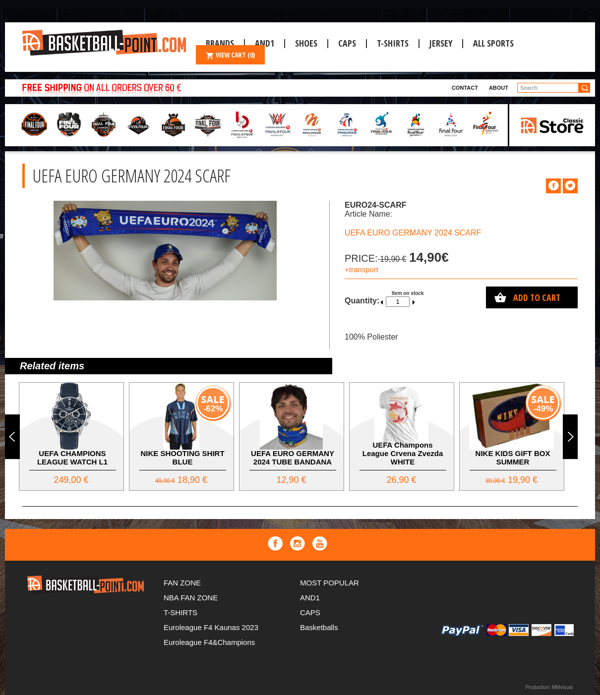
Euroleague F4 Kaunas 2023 (211, 627)
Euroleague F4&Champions (209, 642)
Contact (465, 88)
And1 (264, 43)
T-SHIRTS (393, 43)
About (498, 88)
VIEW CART (230, 54)
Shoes (306, 43)
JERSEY (440, 43)
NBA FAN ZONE (191, 597)
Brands (220, 43)
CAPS (347, 43)
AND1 (310, 597)
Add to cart (536, 297)
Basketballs (319, 627)
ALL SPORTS (493, 43)
